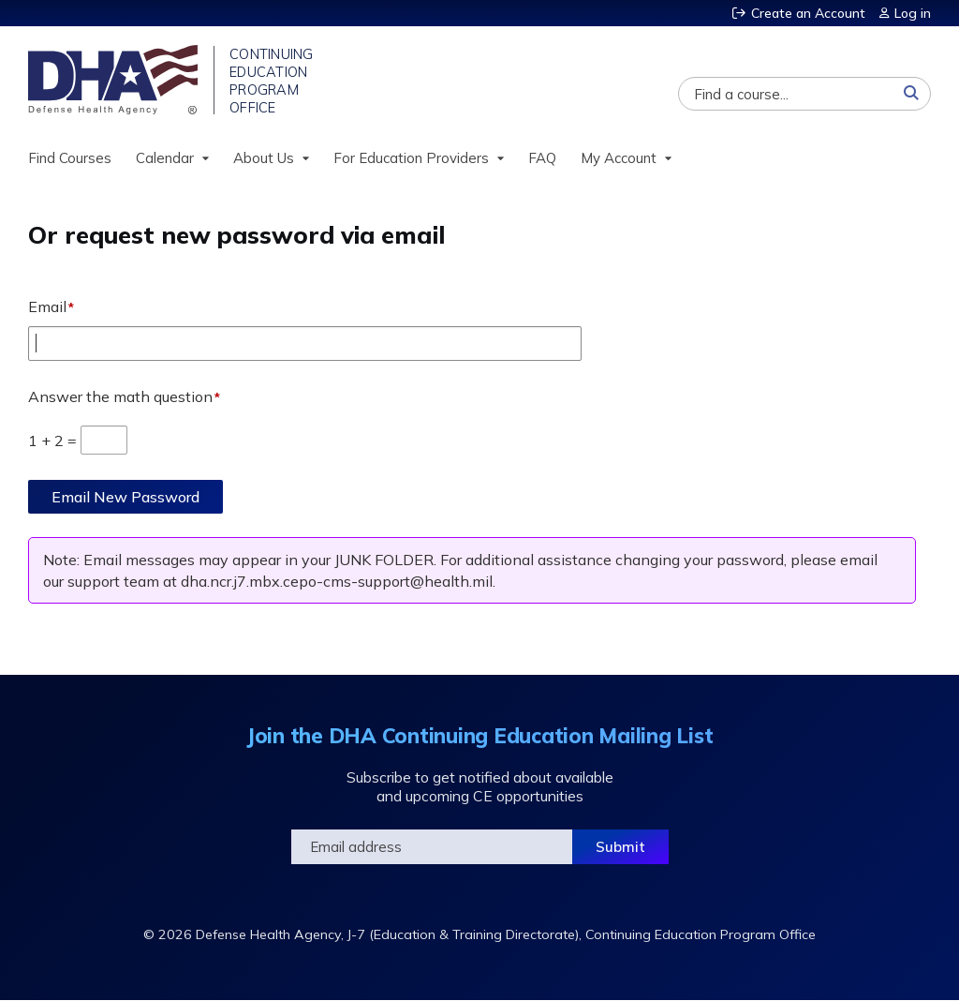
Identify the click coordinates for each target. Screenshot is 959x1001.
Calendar (165, 158)
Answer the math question (120, 396)
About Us (263, 158)
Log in (912, 13)
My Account (619, 158)
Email (47, 306)
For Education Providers (411, 158)
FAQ (542, 158)
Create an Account (808, 13)
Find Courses (69, 158)
